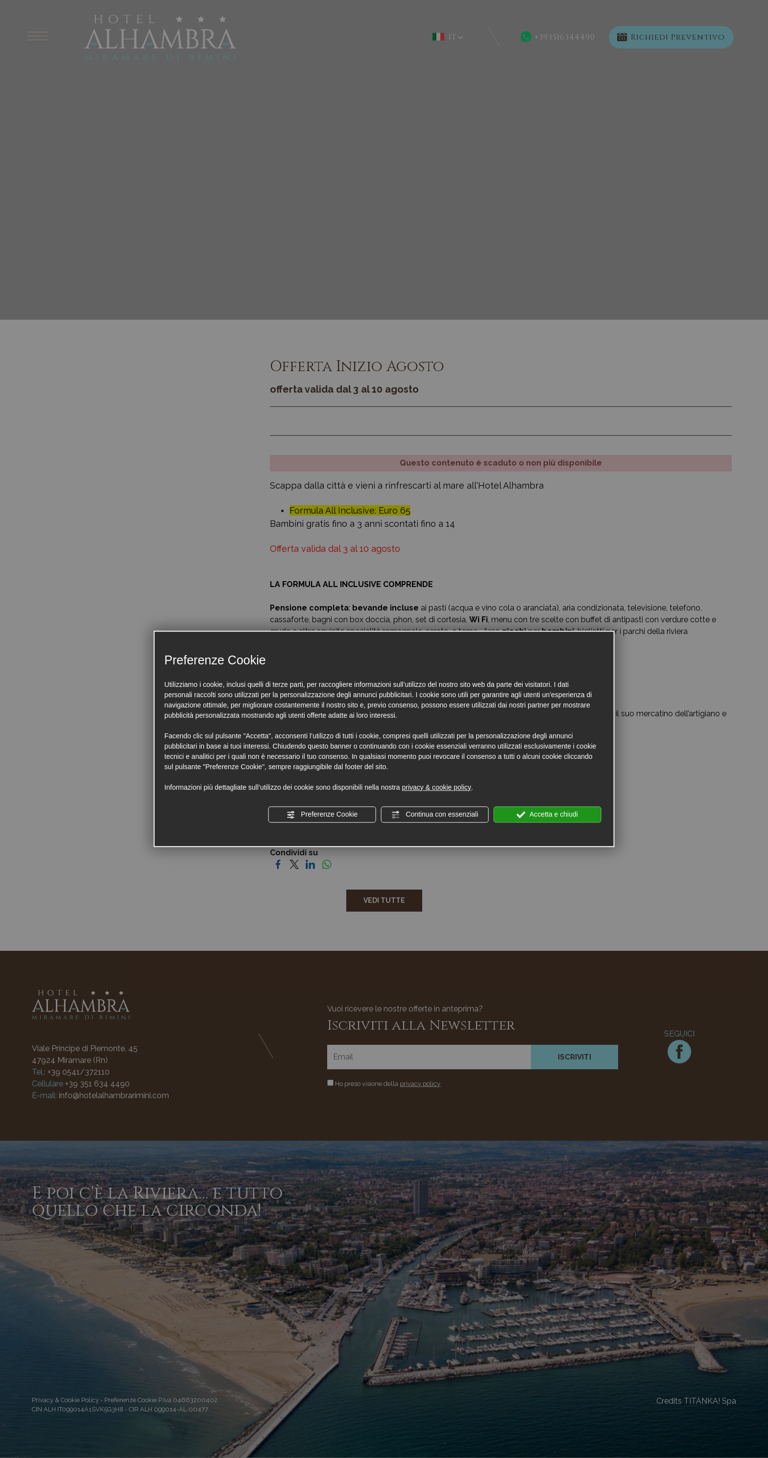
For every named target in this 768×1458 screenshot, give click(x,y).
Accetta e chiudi (547, 814)
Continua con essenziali (435, 814)
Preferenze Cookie (322, 814)
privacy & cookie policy (436, 787)
